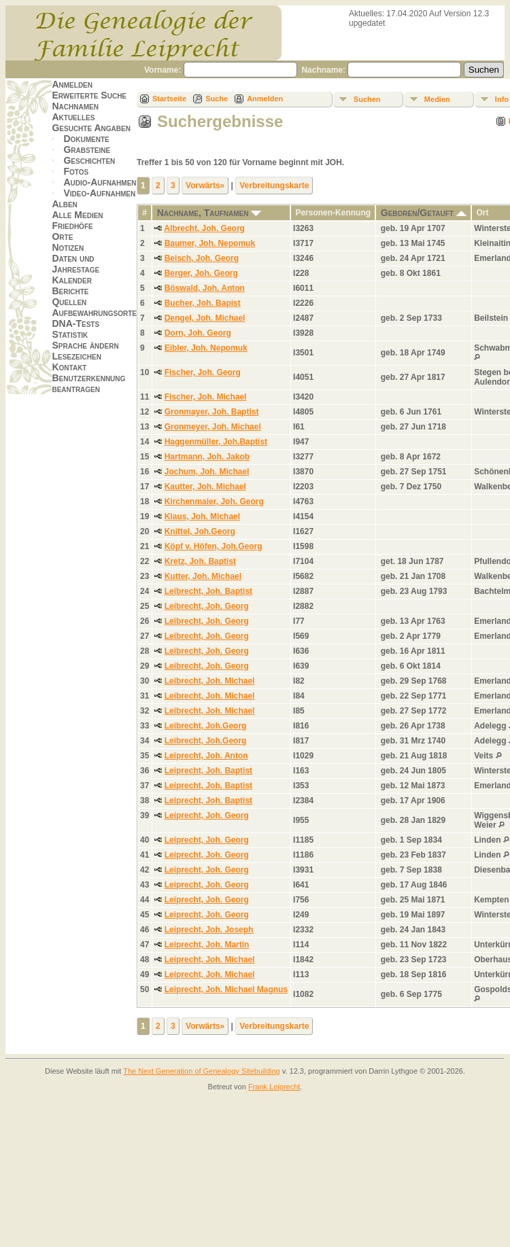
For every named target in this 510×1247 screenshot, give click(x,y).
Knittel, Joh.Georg (200, 531)
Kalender (71, 280)
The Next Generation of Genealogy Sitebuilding (201, 1071)
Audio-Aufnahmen (99, 182)
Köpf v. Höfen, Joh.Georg (213, 546)
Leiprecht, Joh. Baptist (208, 770)
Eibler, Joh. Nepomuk (206, 348)
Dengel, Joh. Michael (205, 318)
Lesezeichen (76, 356)
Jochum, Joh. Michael (207, 471)
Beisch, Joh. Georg (202, 258)
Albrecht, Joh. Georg (204, 228)
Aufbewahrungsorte (94, 312)
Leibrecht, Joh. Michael (210, 681)
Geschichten (89, 160)
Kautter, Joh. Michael (205, 486)
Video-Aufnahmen (99, 193)
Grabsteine (86, 149)
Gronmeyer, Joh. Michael (213, 427)
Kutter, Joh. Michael (203, 576)
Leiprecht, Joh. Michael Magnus (226, 989)
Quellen (69, 301)
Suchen (367, 99)
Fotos (75, 171)
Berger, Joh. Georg (201, 273)
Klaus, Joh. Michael (202, 516)
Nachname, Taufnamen (209, 212)
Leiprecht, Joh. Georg (207, 815)
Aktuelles (73, 116)
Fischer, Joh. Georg (203, 372)
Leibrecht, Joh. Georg (207, 606)
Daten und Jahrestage (75, 264)
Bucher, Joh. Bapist (203, 303)
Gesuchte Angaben (91, 127)
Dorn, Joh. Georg (198, 333)
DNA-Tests (75, 323)
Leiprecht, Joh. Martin (207, 944)
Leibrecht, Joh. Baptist (208, 591)
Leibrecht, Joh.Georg (206, 726)
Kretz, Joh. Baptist (200, 561)
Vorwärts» (205, 185)
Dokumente (86, 138)
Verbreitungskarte (274, 185)
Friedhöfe (72, 225)
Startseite (169, 98)
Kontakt (69, 367)
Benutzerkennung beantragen (88, 383)
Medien (437, 99)
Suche (216, 98)
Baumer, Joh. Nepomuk (210, 243)
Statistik (70, 334)
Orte (62, 236)
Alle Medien (77, 214)
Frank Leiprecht (274, 1087)
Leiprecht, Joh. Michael (210, 959)
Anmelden (72, 84)
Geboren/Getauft (423, 212)
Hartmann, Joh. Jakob (207, 456)
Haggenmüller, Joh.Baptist (216, 441)
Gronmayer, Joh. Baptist (212, 412)
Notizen (68, 247)
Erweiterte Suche (89, 95)
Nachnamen (75, 106)
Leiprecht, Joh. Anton (206, 755)
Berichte (70, 290)
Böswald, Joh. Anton (205, 288)
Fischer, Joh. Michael (206, 397)
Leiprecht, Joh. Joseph (209, 929)
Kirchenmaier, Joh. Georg (214, 501)
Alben (64, 203)
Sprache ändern (85, 345)
